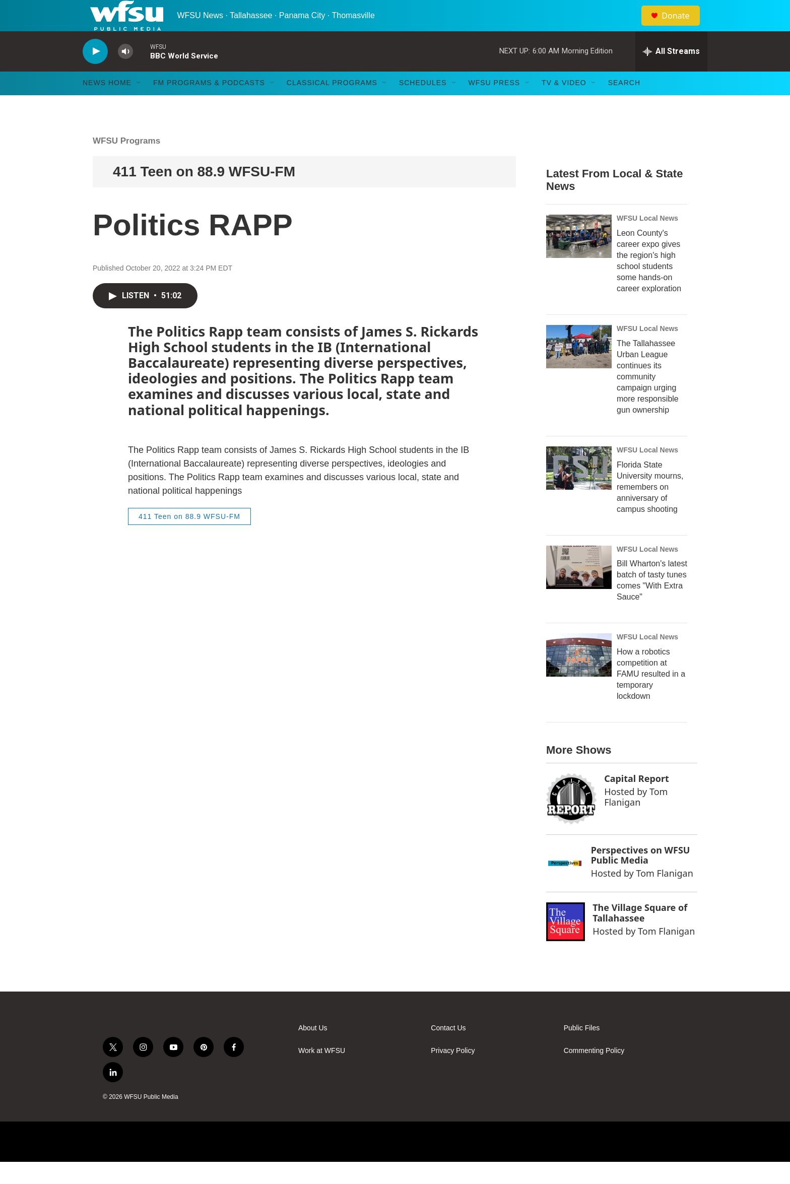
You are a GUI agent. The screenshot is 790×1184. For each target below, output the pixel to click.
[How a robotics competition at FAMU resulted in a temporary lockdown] (579, 677)
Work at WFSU (321, 1073)
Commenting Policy (594, 1073)
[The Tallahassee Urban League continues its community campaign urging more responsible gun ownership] (579, 368)
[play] (95, 73)
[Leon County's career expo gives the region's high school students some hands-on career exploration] (579, 258)
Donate (681, 26)
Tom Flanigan (636, 818)
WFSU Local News (647, 240)
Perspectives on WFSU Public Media (640, 877)
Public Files (582, 1050)
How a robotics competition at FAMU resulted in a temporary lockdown (651, 696)
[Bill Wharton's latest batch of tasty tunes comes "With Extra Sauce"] (579, 589)
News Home (107, 105)
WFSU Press (494, 105)
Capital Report (636, 801)
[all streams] (671, 73)
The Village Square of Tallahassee (639, 934)
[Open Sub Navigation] (139, 105)
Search (624, 105)
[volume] (125, 73)
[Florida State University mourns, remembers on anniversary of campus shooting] (579, 489)
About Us (312, 1050)
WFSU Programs (126, 162)
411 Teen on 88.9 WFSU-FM (204, 193)
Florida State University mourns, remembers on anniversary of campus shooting (650, 508)
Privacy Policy (453, 1073)
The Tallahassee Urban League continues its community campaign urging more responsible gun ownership (648, 398)
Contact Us (448, 1050)
